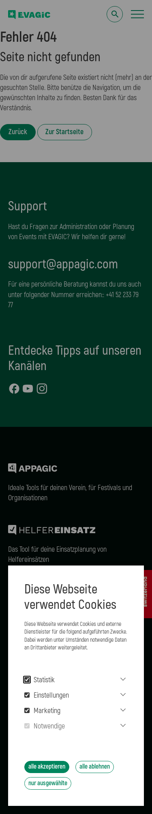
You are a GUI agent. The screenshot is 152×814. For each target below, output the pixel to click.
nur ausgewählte (47, 783)
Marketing (42, 710)
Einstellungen (46, 695)
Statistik (39, 680)
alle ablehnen (94, 767)
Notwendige (44, 726)
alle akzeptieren (46, 767)
